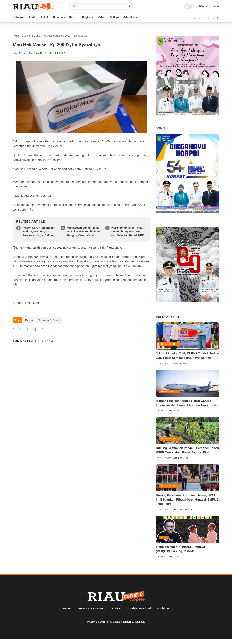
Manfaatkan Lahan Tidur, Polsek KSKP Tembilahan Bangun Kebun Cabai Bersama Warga (83, 231)
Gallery (114, 17)
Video (101, 17)
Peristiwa (59, 17)
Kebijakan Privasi (140, 608)
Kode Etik (118, 608)
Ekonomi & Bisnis (31, 35)
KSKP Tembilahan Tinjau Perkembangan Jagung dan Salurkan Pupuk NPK (127, 231)
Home (19, 17)
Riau (72, 17)
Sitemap (202, 6)
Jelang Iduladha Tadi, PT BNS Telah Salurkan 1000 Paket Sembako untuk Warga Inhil (187, 356)
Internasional (170, 391)
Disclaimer (163, 608)
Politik (45, 17)
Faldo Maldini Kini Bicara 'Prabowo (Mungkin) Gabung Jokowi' (180, 549)
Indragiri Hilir (170, 344)
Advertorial (130, 17)
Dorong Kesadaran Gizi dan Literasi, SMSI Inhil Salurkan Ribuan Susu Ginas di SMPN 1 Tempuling (187, 499)
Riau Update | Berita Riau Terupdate (126, 621)
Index (215, 6)
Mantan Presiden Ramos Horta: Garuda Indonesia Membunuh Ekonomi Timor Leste (186, 403)
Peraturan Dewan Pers (92, 608)
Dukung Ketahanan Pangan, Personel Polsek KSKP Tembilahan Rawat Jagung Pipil (187, 450)
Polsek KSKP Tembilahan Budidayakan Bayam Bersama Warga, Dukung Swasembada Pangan (38, 231)
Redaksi (67, 608)
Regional (87, 17)
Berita (32, 17)
